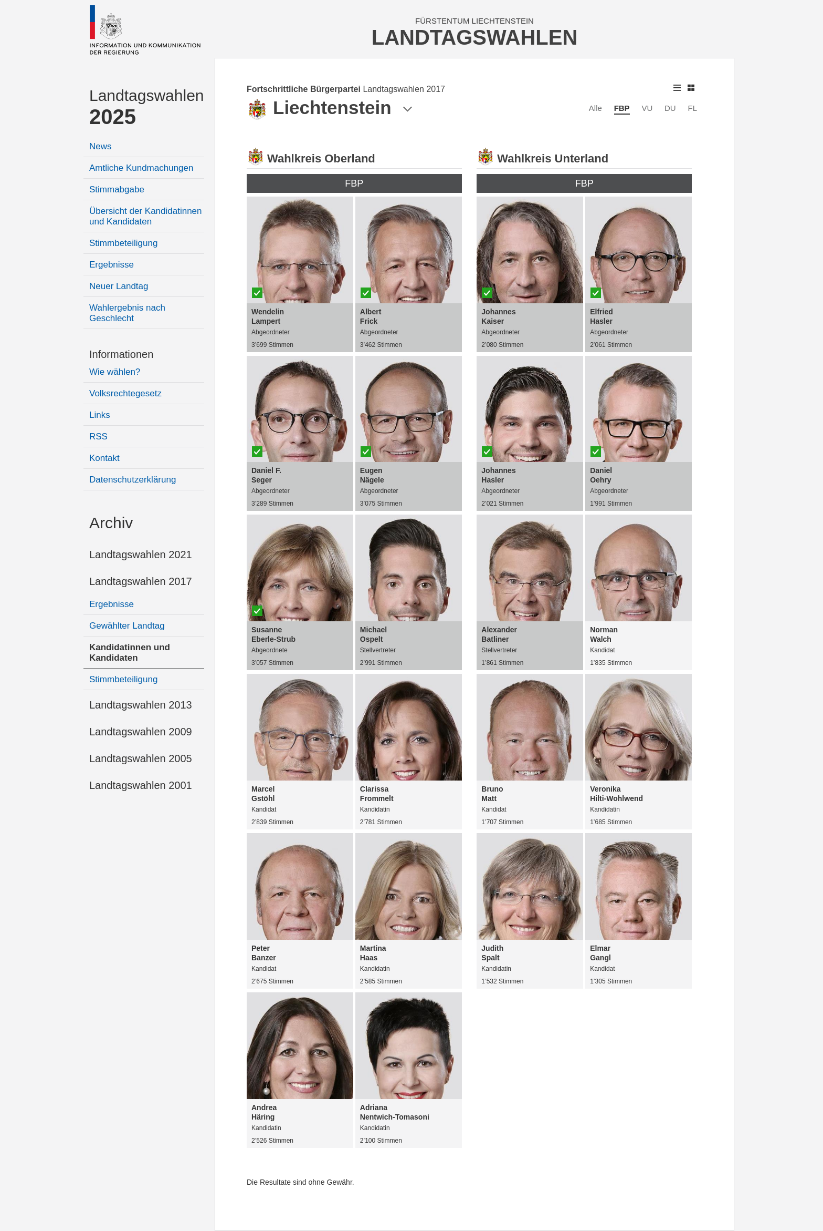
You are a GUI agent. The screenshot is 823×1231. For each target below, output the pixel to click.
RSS (98, 437)
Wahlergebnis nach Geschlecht (127, 313)
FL (692, 108)
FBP (622, 108)
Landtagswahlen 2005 (140, 758)
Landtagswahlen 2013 (140, 705)
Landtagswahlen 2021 (140, 554)
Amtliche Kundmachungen (141, 168)
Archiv (111, 522)
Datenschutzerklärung (132, 480)
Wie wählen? (114, 372)
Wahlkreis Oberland (321, 158)
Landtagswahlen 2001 (140, 785)
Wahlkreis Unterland (552, 158)
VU (646, 108)
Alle (595, 108)
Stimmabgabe (116, 189)
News (100, 146)
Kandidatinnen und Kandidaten (129, 652)
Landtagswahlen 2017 (140, 581)
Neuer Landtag (118, 286)
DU (670, 108)
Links (99, 415)
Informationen (121, 354)
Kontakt (104, 458)
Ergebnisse (111, 265)
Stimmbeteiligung (123, 243)
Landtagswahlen (146, 107)
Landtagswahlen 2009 (140, 731)
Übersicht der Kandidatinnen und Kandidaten (145, 216)
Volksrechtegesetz (125, 393)
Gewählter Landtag (127, 626)
